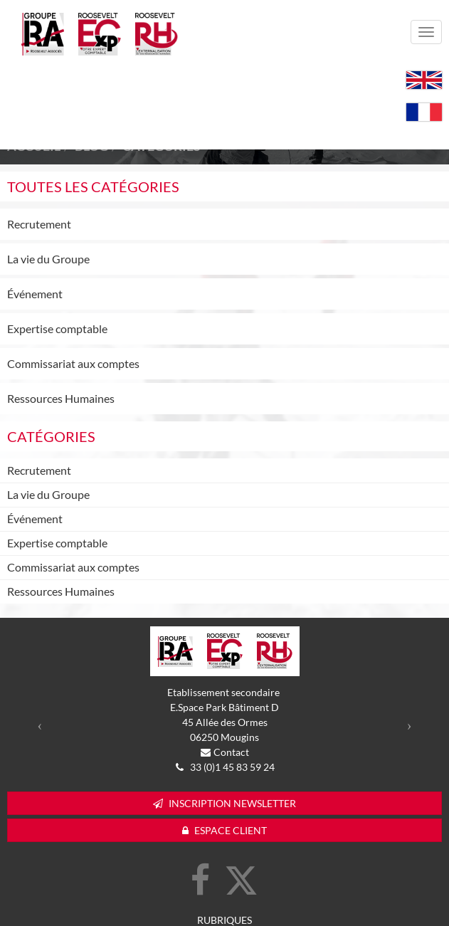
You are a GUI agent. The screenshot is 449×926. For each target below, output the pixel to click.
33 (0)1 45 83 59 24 (231, 767)
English (424, 80)
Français (424, 112)
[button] (40, 725)
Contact (231, 752)
